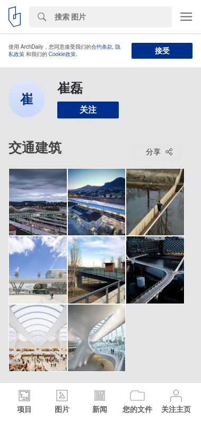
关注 (88, 109)
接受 (162, 51)
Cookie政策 (62, 54)
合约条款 (101, 47)
